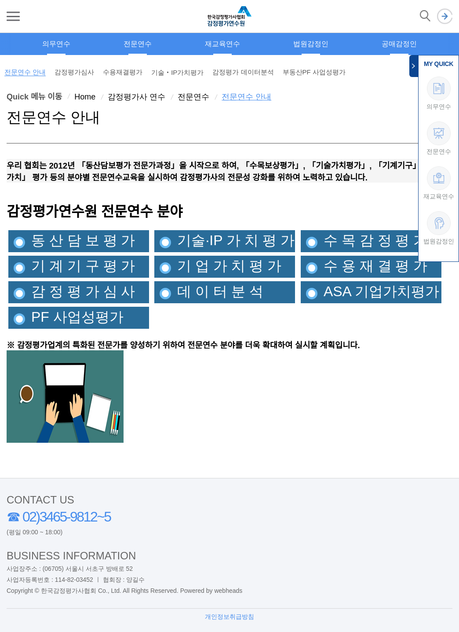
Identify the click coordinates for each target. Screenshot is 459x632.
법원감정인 (310, 44)
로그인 (444, 16)
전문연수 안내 (25, 72)
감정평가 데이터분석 (242, 72)
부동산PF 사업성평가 (314, 72)
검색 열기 (425, 16)
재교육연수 (222, 44)
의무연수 (56, 44)
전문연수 (138, 44)
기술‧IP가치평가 (177, 72)
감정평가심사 (74, 72)
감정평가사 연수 (136, 96)
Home (84, 96)
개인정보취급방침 (229, 616)
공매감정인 (399, 44)
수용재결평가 (122, 72)
